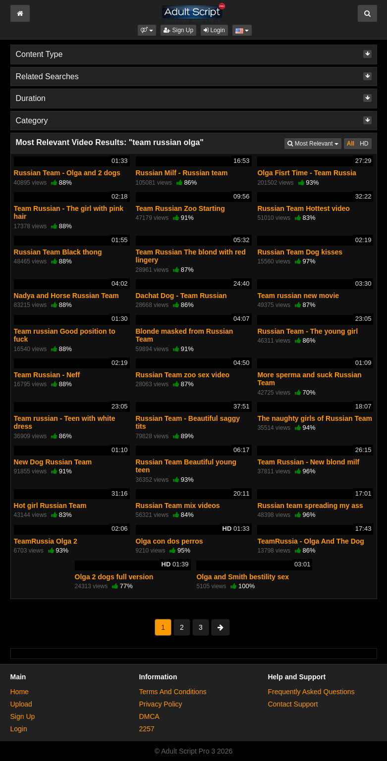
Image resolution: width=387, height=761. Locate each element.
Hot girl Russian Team (50, 505)
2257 (146, 729)
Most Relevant (314, 143)
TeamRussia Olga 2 (45, 541)
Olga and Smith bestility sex (242, 577)
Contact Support (293, 704)
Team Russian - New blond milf (308, 462)
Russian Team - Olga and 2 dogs (67, 173)
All (350, 143)
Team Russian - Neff (47, 375)
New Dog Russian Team (53, 462)
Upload (21, 704)
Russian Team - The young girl (307, 331)
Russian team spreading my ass (310, 505)
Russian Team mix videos (178, 505)
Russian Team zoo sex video (183, 375)
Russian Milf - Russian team (182, 173)
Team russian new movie (298, 296)
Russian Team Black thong (58, 252)
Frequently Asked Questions (311, 692)
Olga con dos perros (169, 541)
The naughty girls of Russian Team (314, 418)
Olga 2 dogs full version (114, 577)
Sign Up (178, 30)
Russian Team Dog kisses (299, 252)
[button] (147, 30)
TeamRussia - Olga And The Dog (310, 541)
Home (19, 692)
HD (364, 143)
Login (214, 30)
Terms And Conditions (172, 692)
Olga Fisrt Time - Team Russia (306, 173)
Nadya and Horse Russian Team (66, 296)
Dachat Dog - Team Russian (181, 296)
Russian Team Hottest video (303, 208)
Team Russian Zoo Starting (180, 208)
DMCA (149, 716)
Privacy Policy (160, 704)
